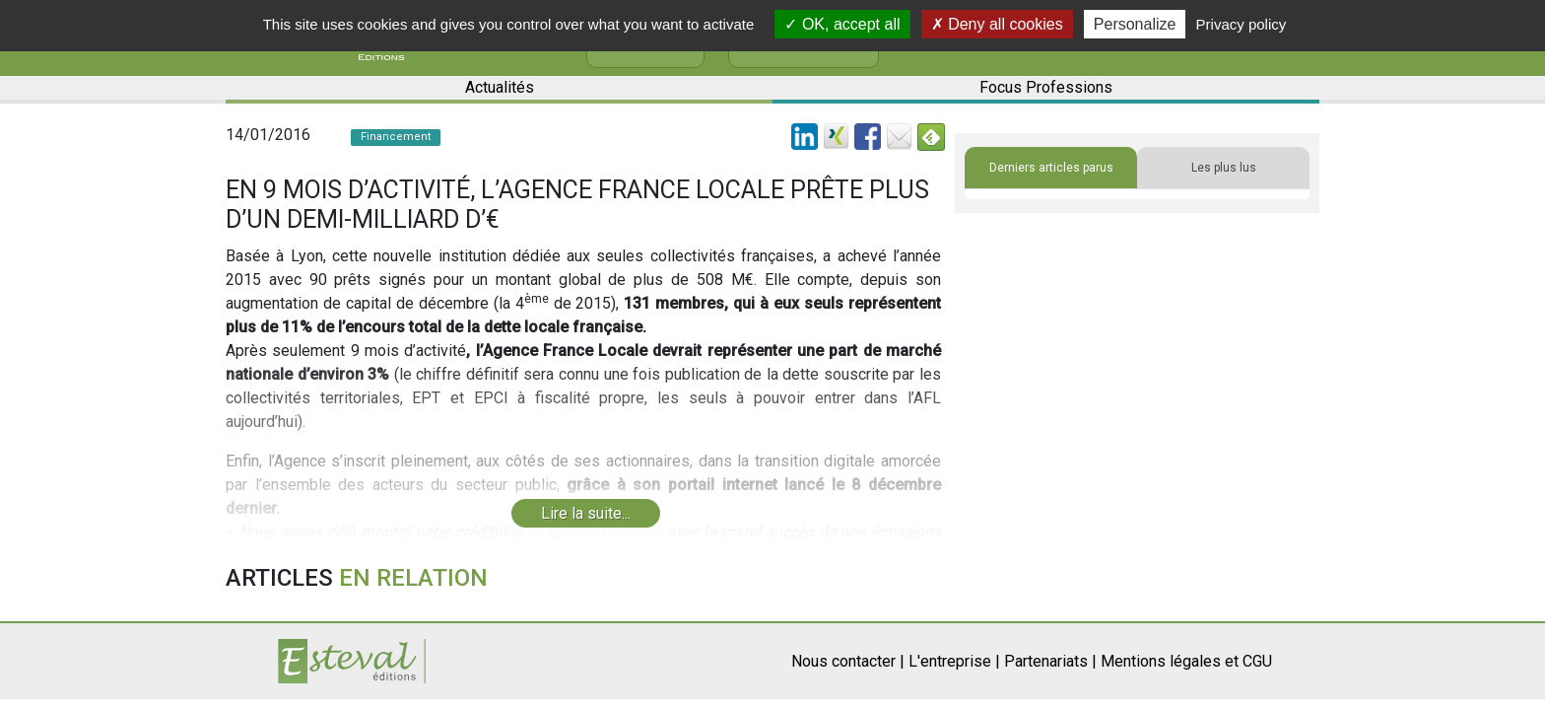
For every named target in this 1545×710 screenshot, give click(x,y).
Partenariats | (1050, 661)
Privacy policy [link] (1241, 24)
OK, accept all (842, 24)
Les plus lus (1223, 168)
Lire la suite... (586, 513)
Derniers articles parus (1051, 168)
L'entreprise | (954, 661)
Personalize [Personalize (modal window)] (1135, 24)
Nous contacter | (848, 661)
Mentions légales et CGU (1186, 661)
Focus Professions (1045, 87)
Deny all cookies (997, 24)
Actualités (499, 87)
